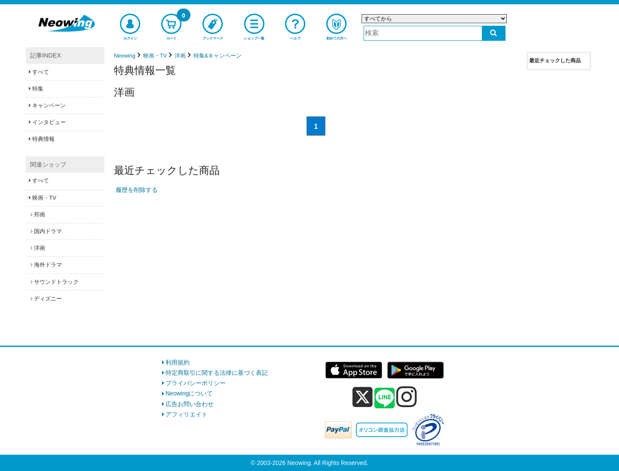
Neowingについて (189, 393)
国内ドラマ (48, 231)
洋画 (39, 248)
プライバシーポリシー (195, 383)
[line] (384, 398)
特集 (37, 88)
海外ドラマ (48, 264)
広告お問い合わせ (189, 404)
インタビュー (49, 122)
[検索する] (494, 33)
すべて (40, 72)
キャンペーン (49, 105)
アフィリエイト (186, 414)
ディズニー (48, 298)
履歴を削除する (137, 189)
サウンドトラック (56, 282)
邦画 (39, 214)
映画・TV (44, 197)
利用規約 (177, 362)
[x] (362, 397)
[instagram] (406, 397)
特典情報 (43, 139)
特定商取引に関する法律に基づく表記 (216, 372)
